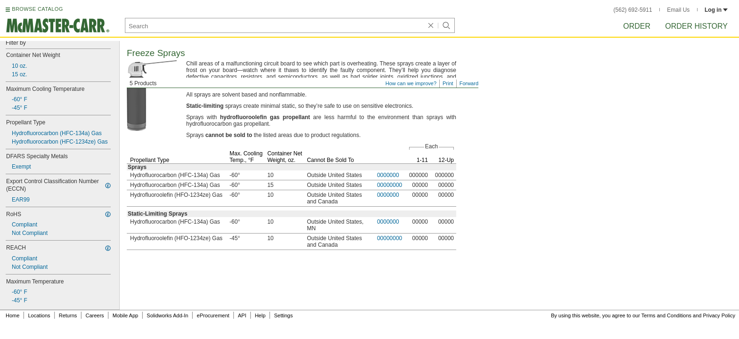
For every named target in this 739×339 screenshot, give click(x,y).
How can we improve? (411, 83)
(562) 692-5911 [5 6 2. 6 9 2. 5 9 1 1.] (633, 10)
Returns (68, 315)
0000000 (388, 175)
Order (636, 26)
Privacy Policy (719, 315)
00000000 (389, 185)
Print (448, 83)
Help (260, 315)
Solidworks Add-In (167, 315)
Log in (716, 10)
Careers (94, 315)
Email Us (678, 10)
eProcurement (213, 315)
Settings (283, 315)
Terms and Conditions (666, 315)
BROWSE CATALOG (37, 9)
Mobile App (125, 315)
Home (12, 315)
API (242, 315)
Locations (39, 315)
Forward (469, 83)
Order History (696, 26)
